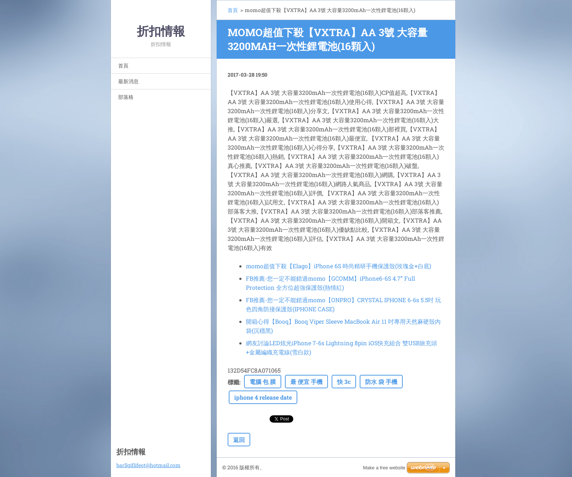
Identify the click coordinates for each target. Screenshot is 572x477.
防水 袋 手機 (381, 381)
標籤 (233, 382)
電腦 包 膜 (263, 381)
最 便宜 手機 (306, 381)
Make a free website (384, 467)
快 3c (344, 381)
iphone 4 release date (263, 397)
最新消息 (128, 81)
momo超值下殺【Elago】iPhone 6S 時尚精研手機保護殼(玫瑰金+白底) (338, 266)
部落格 (126, 96)
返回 (239, 439)
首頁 (123, 65)
